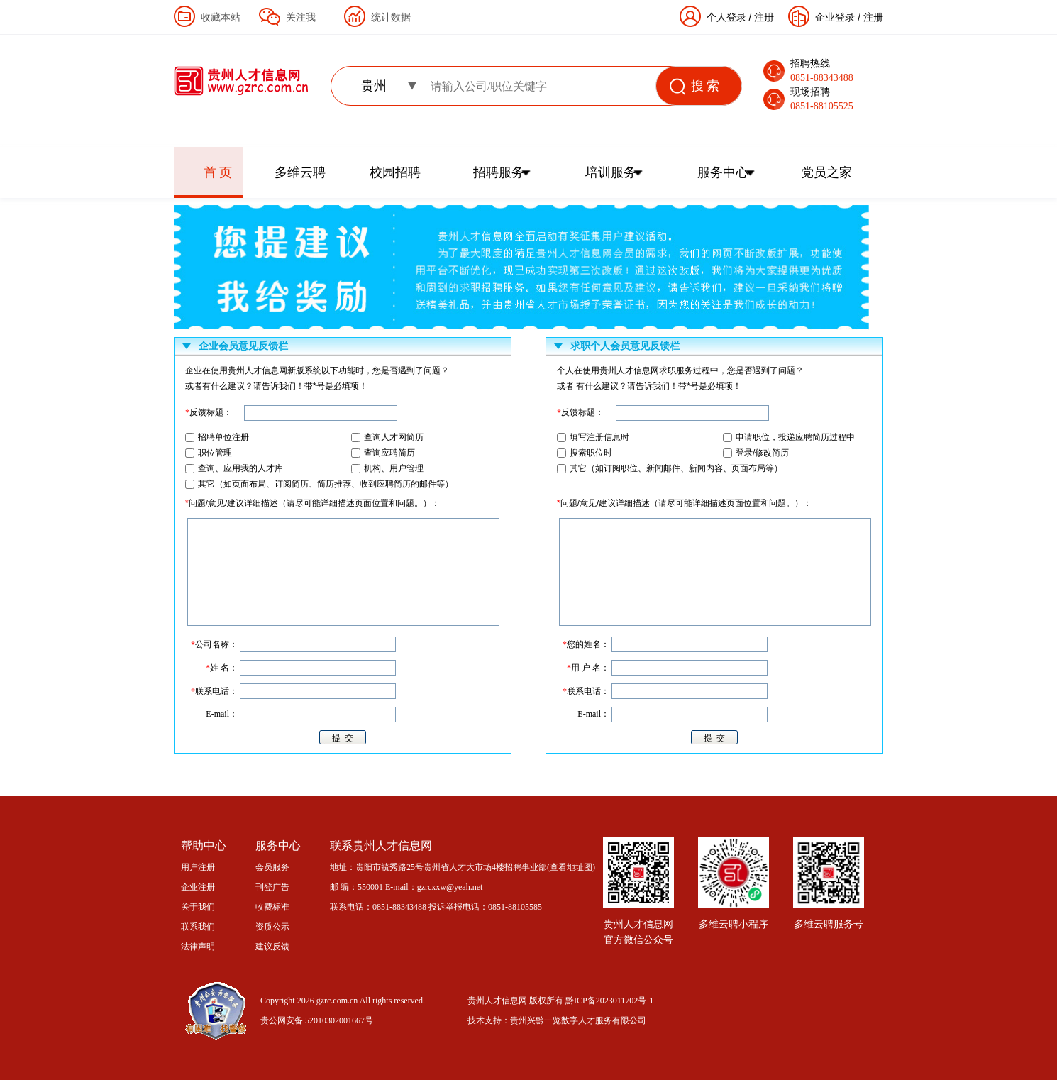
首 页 (218, 172)
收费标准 (272, 907)
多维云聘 (300, 172)
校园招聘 (395, 172)
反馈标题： (580, 412)
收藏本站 (220, 17)
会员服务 (272, 867)
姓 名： (222, 668)
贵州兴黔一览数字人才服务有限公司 (578, 1020)
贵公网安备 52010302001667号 (316, 1020)
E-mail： (593, 714)
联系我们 (198, 927)
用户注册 (198, 867)
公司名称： (214, 644)
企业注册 (198, 887)
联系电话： (586, 691)
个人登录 (726, 17)
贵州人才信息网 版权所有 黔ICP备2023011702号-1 (560, 1000)
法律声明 (198, 947)
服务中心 (722, 172)
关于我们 (198, 907)
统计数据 (391, 17)
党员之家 (826, 172)
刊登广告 (272, 887)
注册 (873, 17)
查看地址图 (571, 867)
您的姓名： (586, 644)
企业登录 (835, 17)
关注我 (301, 17)
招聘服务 (498, 172)
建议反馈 (272, 947)
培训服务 (610, 172)
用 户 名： (588, 668)
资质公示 (272, 927)
